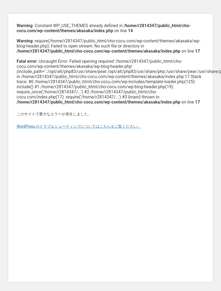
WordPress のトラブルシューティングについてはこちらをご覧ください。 (79, 126)
